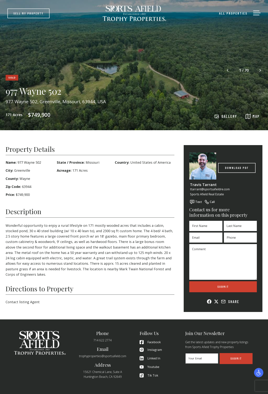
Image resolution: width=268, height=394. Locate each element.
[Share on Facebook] (209, 301)
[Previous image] (227, 70)
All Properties (233, 13)
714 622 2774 (102, 340)
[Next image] (260, 70)
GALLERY (225, 116)
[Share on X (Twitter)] (216, 301)
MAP (252, 116)
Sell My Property (28, 13)
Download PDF (237, 167)
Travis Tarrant (203, 184)
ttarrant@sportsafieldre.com (210, 189)
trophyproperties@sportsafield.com (102, 356)
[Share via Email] (223, 301)
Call (210, 202)
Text (196, 202)
